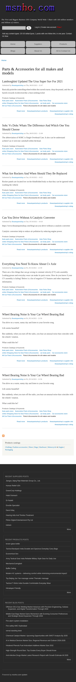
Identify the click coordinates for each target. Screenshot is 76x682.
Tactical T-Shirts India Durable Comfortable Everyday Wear (28, 583)
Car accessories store (60, 103)
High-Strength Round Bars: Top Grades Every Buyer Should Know (31, 651)
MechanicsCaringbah (14, 564)
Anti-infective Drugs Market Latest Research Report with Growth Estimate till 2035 (37, 655)
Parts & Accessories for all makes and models (39, 106)
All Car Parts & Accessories (12, 106)
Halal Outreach (11, 495)
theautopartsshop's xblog (64, 114)
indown (8, 525)
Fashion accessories (20, 447)
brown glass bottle (13, 544)
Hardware (42, 447)
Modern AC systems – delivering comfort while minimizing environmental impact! (36, 573)
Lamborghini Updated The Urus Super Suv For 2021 (32, 81)
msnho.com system (19, 675)
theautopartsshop (17, 85)
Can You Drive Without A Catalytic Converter (28, 217)
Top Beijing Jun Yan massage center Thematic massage (27, 578)
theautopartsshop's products (37, 111)
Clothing (8, 447)
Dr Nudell (9, 500)
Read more (21, 110)
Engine (61, 447)
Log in (37, 27)
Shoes (31, 447)
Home (12, 44)
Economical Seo (12, 554)
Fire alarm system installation (17, 621)
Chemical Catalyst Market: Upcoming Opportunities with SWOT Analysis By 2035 (37, 636)
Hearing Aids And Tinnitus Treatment (20, 515)
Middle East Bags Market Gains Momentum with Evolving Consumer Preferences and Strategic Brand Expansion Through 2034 (37, 615)
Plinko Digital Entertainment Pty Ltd (19, 520)
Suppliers (38, 44)
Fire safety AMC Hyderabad (16, 626)
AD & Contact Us (63, 51)
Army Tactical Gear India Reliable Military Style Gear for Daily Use (31, 559)
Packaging (9, 450)
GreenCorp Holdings (14, 491)
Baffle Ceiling (11, 568)
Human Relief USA (13, 486)
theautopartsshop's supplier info (61, 111)
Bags (36, 447)
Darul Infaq (10, 510)
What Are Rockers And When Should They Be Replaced (34, 173)
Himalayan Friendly (13, 588)
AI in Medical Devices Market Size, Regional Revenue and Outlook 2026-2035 (35, 641)
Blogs (13, 51)
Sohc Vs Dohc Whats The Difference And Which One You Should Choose (35, 127)
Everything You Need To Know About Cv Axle (29, 263)
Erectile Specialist (13, 505)
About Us (38, 51)
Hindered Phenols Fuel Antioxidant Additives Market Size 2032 (29, 646)
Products (63, 44)
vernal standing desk (14, 631)
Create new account (49, 27)
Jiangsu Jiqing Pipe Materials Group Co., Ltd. (23, 481)
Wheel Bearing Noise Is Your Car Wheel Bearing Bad (33, 314)
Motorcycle (52, 447)
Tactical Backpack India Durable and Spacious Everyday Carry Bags (32, 549)
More (69, 529)
